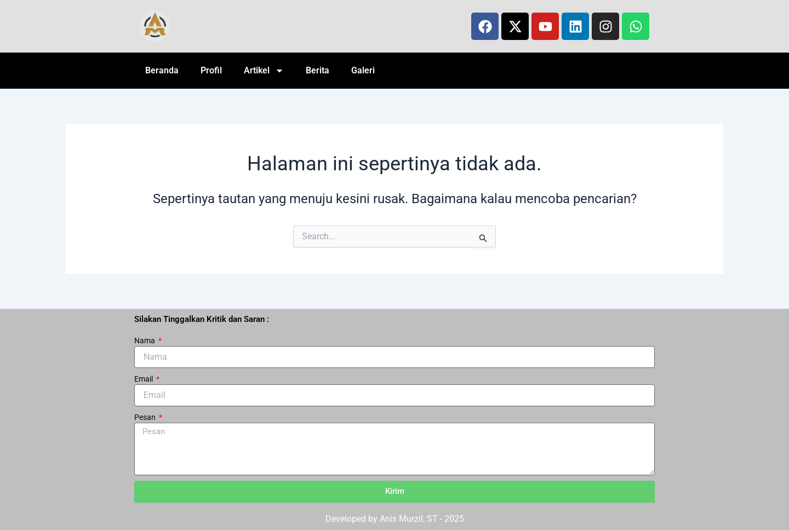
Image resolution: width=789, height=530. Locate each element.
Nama (145, 340)
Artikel (264, 70)
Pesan (145, 417)
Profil (211, 70)
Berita (317, 70)
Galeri (363, 70)
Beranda (162, 70)
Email (144, 379)
